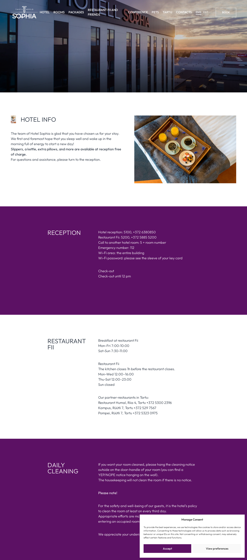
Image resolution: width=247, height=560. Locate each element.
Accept (167, 548)
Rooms (59, 12)
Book (226, 12)
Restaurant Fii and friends (103, 12)
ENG (198, 12)
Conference (138, 12)
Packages (76, 12)
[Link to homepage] (24, 12)
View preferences (217, 548)
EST (205, 12)
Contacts (184, 12)
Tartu (167, 12)
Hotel (45, 12)
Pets (155, 12)
